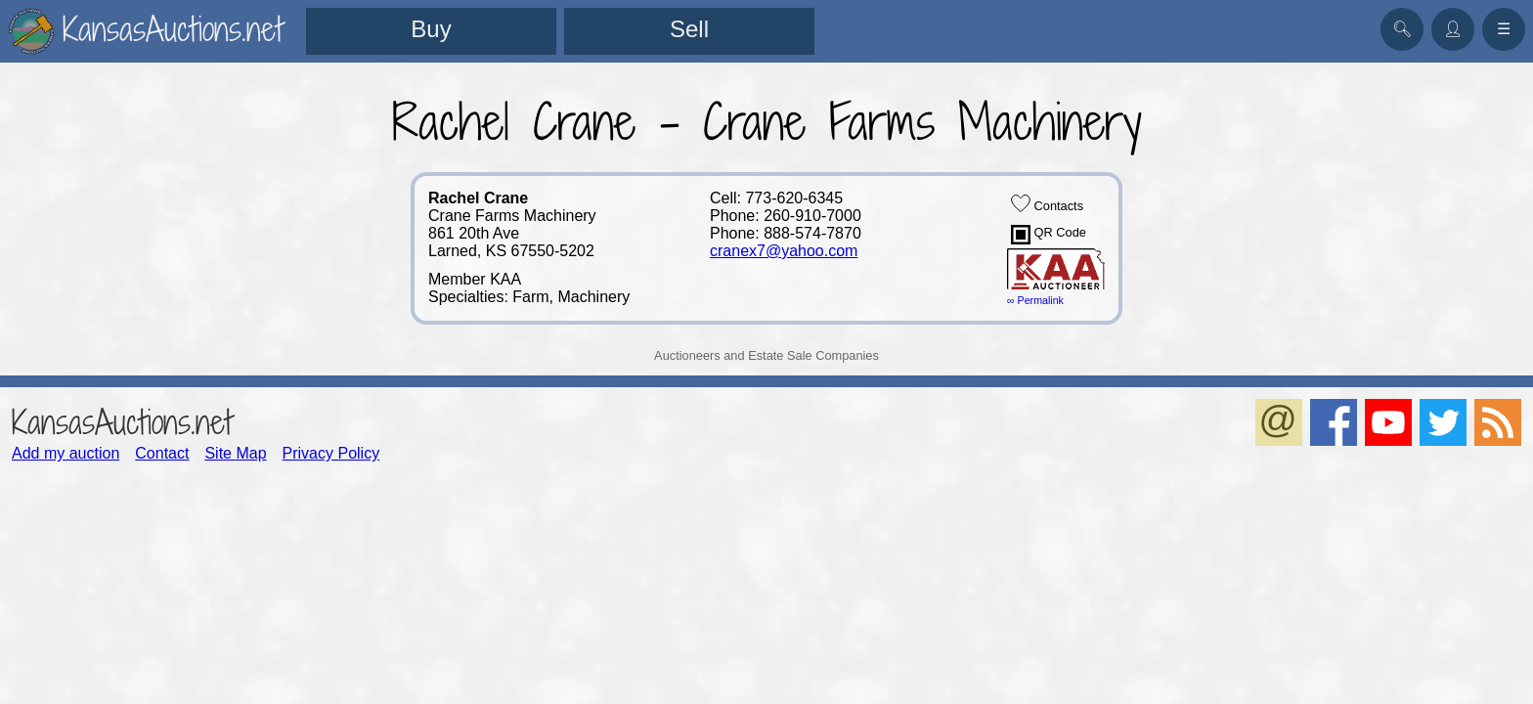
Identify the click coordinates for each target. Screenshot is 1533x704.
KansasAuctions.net (122, 422)
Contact (162, 453)
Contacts (1047, 203)
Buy (431, 29)
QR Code (1048, 234)
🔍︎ (1402, 29)
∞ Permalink (1035, 300)
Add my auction (65, 453)
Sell (689, 29)
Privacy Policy (331, 453)
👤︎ (1453, 29)
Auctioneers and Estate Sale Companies (766, 355)
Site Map (235, 453)
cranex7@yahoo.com (783, 250)
